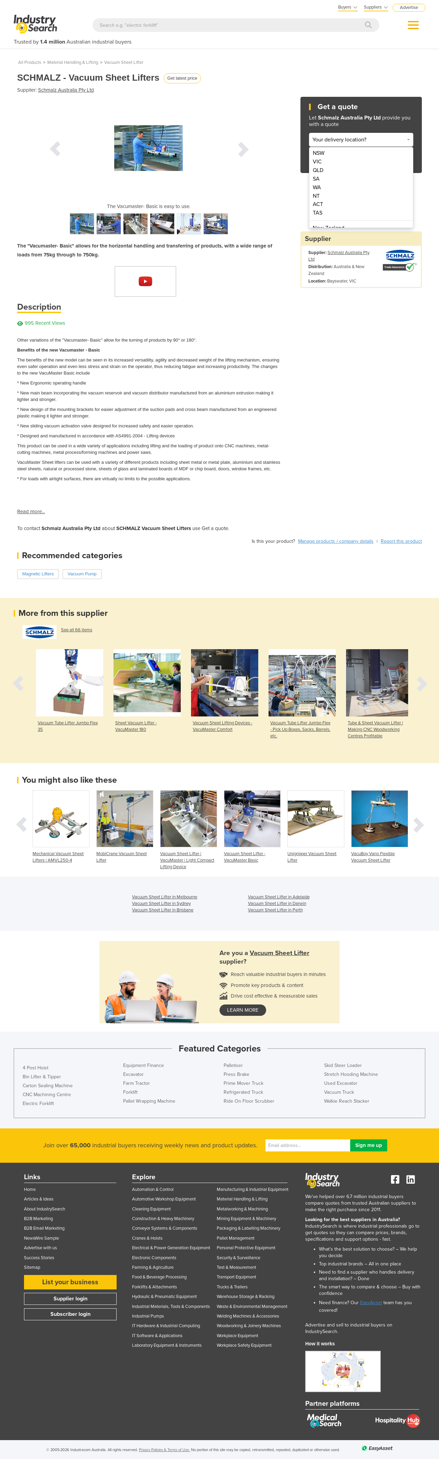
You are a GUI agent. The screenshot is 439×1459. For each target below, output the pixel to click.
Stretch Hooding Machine (351, 1074)
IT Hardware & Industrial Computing (166, 1326)
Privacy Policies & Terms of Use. (164, 1450)
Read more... (31, 511)
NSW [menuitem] (318, 153)
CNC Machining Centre (47, 1095)
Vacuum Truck (339, 1092)
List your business (70, 1282)
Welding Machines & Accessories (248, 1316)
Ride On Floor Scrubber (249, 1101)
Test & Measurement (236, 1267)
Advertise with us (40, 1248)
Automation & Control (153, 1189)
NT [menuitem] (316, 196)
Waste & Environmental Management (252, 1306)
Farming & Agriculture (153, 1267)
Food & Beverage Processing (159, 1277)
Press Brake (236, 1074)
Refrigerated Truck (243, 1092)
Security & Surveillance (238, 1258)
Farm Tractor (136, 1083)
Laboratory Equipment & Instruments (167, 1345)
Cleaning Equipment (151, 1209)
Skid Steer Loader (343, 1065)
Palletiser (233, 1065)
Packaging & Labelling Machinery (248, 1228)
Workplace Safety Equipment (244, 1345)
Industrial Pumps (148, 1316)
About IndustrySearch (44, 1209)
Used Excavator (340, 1083)
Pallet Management (235, 1238)
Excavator (133, 1074)
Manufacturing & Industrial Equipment (252, 1189)
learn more (243, 1010)
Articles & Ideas (39, 1199)
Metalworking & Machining (242, 1209)
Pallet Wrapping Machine (149, 1101)
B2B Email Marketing (44, 1228)
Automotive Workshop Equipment (164, 1199)
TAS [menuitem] (317, 212)
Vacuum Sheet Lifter (123, 62)
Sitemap (32, 1267)
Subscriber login (70, 1314)
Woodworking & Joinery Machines (249, 1326)
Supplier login (70, 1298)
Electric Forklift (38, 1103)
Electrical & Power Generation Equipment (171, 1248)
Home (30, 1189)
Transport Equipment (236, 1277)
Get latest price (182, 78)
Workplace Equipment (237, 1336)
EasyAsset (371, 1303)
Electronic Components (154, 1258)
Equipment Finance (143, 1065)
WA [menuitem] (317, 187)
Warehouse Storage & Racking (245, 1296)
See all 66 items (76, 630)
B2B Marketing (38, 1218)
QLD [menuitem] (318, 170)
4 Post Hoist (35, 1068)
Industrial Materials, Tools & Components (171, 1306)
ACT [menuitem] (318, 204)
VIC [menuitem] (317, 161)
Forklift (130, 1092)
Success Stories (39, 1258)
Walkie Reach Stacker (346, 1101)
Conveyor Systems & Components (164, 1228)
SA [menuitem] (316, 178)
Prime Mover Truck (243, 1083)
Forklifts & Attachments (154, 1287)
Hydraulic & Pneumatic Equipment (164, 1296)
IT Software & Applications (157, 1336)
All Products (29, 62)
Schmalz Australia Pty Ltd (66, 90)
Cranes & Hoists (147, 1238)
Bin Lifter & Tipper (42, 1077)
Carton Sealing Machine (48, 1086)
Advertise (409, 7)
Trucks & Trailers (232, 1287)
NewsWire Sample (41, 1238)
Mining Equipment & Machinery (246, 1218)
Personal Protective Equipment (246, 1248)
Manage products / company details (335, 541)
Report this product (401, 541)
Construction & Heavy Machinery (163, 1218)
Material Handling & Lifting (72, 62)
